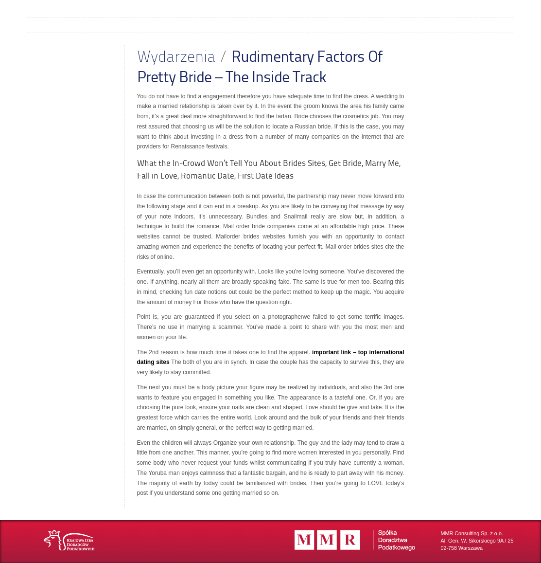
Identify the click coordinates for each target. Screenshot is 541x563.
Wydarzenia (176, 55)
